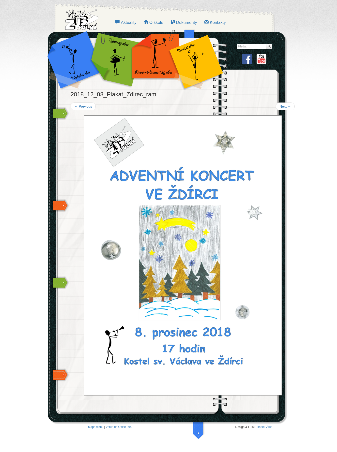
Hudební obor (77, 59)
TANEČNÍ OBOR (193, 59)
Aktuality (128, 22)
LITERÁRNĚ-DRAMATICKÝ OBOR (154, 59)
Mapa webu (95, 427)
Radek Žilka (264, 427)
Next (285, 106)
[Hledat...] (269, 46)
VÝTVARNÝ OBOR (114, 59)
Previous (83, 106)
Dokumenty (186, 22)
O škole (156, 22)
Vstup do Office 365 (119, 427)
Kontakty (218, 22)
